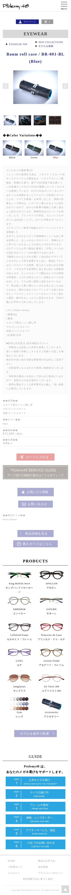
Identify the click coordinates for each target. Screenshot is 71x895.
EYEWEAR (36, 33)
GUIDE (35, 756)
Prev (6, 86)
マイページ (29, 21)
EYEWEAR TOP (18, 44)
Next (65, 86)
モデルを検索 (45, 46)
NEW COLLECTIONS (50, 42)
